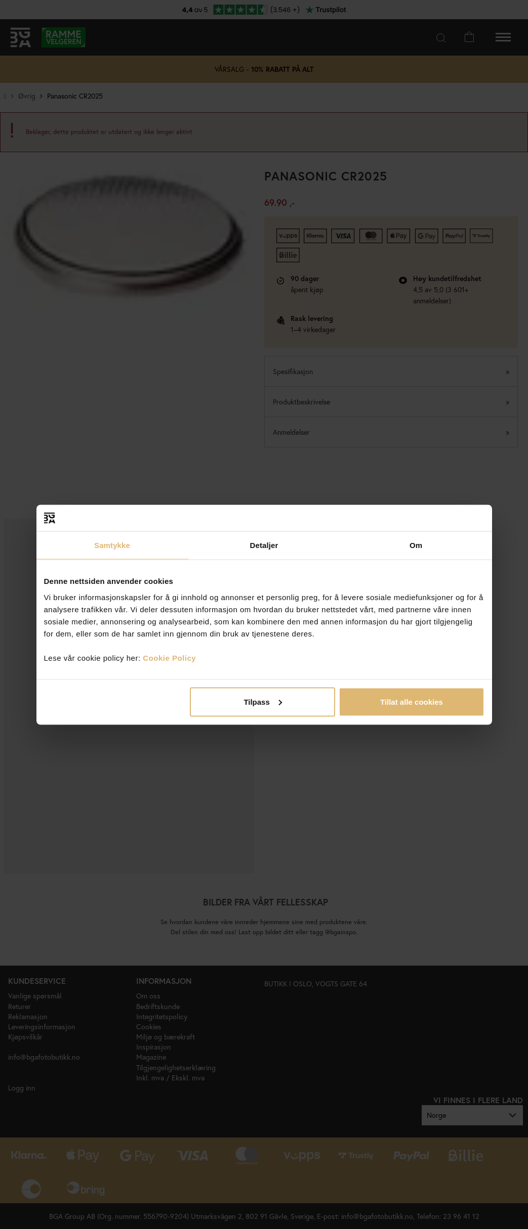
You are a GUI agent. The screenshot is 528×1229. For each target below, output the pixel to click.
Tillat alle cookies (411, 701)
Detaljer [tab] (264, 545)
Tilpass (262, 701)
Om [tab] (416, 545)
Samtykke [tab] (112, 545)
